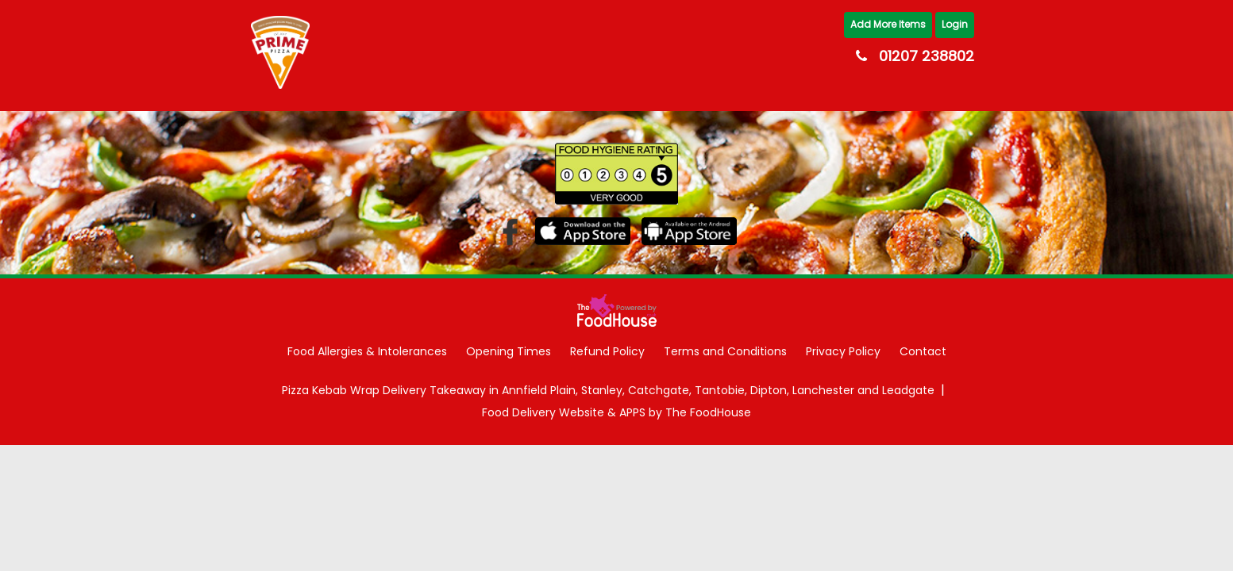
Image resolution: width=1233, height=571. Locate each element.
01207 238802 (926, 56)
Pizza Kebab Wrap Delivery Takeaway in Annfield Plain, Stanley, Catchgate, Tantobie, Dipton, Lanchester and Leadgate (608, 390)
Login (955, 24)
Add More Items (888, 24)
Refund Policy (607, 351)
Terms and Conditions (725, 351)
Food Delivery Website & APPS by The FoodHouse (616, 412)
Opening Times (508, 351)
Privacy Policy (843, 351)
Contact (923, 351)
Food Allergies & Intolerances (367, 351)
